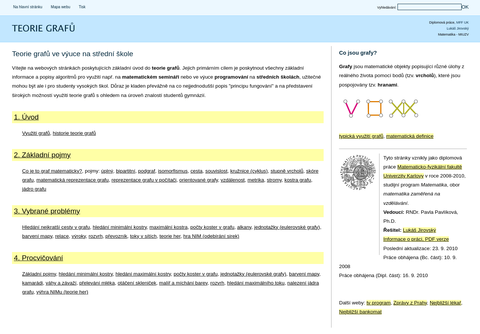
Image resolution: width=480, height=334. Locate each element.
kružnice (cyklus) (249, 171)
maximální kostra (169, 227)
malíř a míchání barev (183, 283)
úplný (107, 171)
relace (62, 236)
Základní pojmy (39, 274)
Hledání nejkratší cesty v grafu (56, 227)
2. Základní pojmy (42, 155)
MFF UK (462, 22)
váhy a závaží (61, 283)
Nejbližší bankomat (360, 312)
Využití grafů (36, 133)
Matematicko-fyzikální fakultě (430, 167)
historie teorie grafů (74, 133)
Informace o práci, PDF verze (416, 239)
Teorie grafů (28, 32)
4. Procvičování (38, 258)
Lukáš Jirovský (458, 28)
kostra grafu (297, 180)
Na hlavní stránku (27, 7)
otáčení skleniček (137, 283)
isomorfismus (173, 171)
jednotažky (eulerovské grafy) (287, 227)
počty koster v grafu (212, 227)
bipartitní (125, 171)
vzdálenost (232, 180)
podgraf (146, 171)
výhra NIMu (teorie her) (62, 292)
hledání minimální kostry (120, 227)
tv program (378, 303)
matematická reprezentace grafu (72, 180)
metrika (256, 180)
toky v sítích (143, 236)
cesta (196, 171)
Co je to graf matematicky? (52, 171)
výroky (79, 236)
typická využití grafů (361, 136)
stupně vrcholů (286, 171)
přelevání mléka (97, 283)
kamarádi (32, 283)
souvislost (216, 171)
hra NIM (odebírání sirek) (211, 236)
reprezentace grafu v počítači (143, 180)
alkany (244, 227)
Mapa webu (60, 7)
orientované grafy (198, 180)
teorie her (169, 236)
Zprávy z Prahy (410, 303)
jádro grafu (34, 189)
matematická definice (410, 136)
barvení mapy (37, 236)
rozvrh (95, 236)
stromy (274, 180)
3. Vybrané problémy (47, 211)
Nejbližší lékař (445, 303)
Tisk (82, 7)
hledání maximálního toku (256, 283)
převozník (116, 236)
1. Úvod (26, 117)
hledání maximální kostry (143, 274)
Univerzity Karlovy (403, 176)
